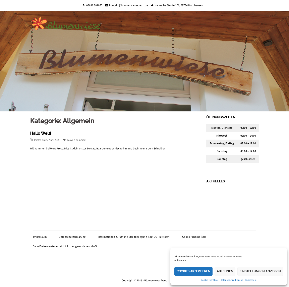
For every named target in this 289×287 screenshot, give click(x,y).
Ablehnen (225, 271)
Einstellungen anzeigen (260, 271)
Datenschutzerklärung (232, 279)
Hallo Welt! (40, 133)
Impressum (250, 279)
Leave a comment (76, 140)
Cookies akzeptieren (193, 271)
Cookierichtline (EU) (194, 237)
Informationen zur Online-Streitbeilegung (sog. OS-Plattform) (134, 237)
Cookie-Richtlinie (210, 279)
